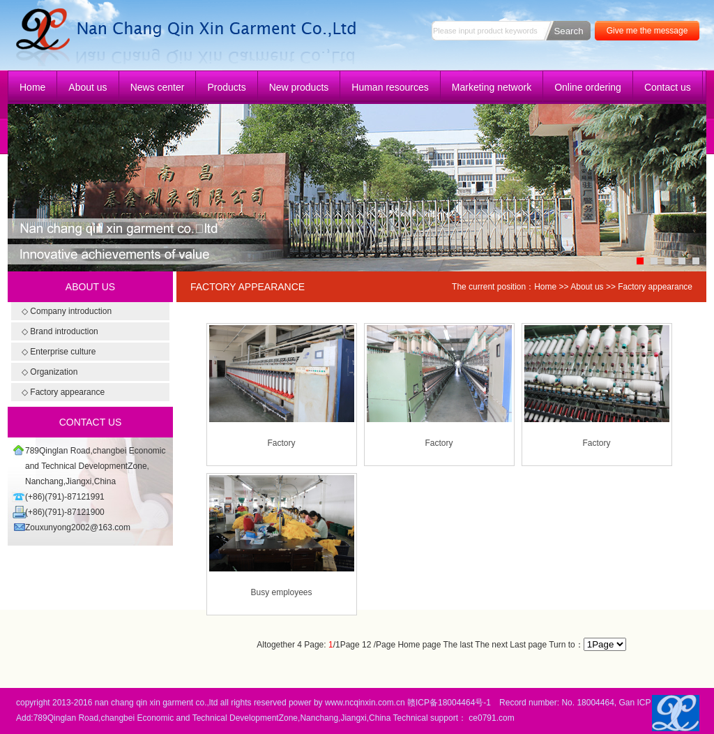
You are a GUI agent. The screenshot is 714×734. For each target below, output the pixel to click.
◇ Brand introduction (60, 331)
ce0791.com (491, 718)
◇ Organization (49, 372)
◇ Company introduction (67, 311)
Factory (281, 443)
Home (32, 87)
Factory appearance (655, 287)
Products (226, 87)
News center (157, 87)
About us (87, 87)
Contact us (667, 87)
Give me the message (647, 31)
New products (299, 87)
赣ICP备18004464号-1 (449, 702)
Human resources (390, 87)
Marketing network (491, 87)
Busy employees (281, 592)
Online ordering (587, 87)
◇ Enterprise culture (59, 352)
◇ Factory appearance (63, 392)
